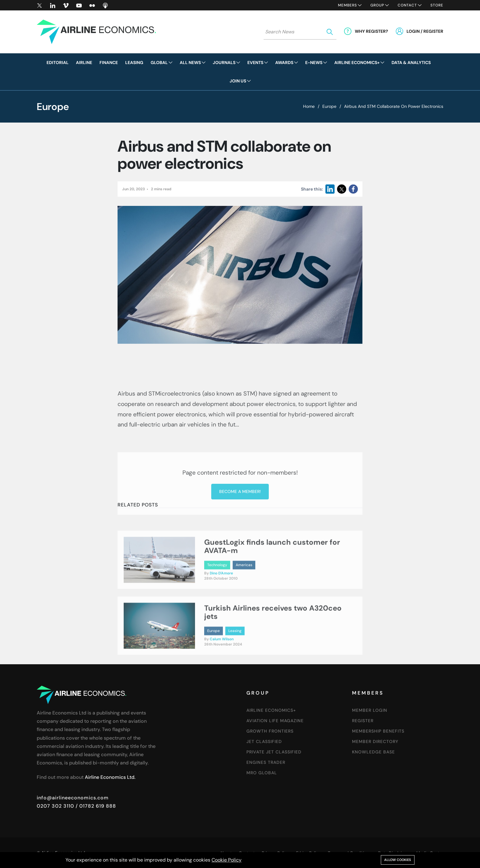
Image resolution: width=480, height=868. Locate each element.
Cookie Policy (227, 860)
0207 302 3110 (55, 806)
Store (436, 5)
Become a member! (240, 551)
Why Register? (371, 31)
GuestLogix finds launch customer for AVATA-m (272, 573)
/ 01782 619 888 (95, 806)
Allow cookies (397, 860)
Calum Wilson (222, 666)
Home (309, 106)
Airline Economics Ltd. (110, 777)
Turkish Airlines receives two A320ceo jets (273, 639)
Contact (407, 5)
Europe (329, 106)
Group (377, 5)
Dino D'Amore (221, 600)
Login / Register (425, 31)
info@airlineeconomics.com (73, 797)
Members (347, 5)
